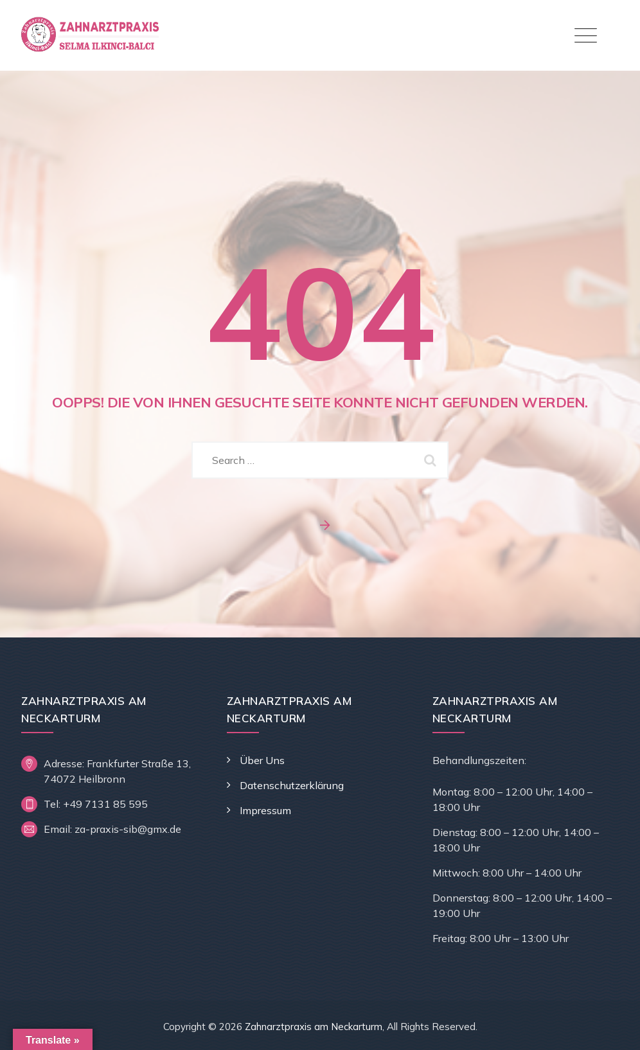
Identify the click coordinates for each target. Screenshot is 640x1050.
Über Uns (262, 760)
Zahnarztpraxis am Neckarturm (313, 1026)
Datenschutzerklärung (292, 785)
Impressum (265, 810)
